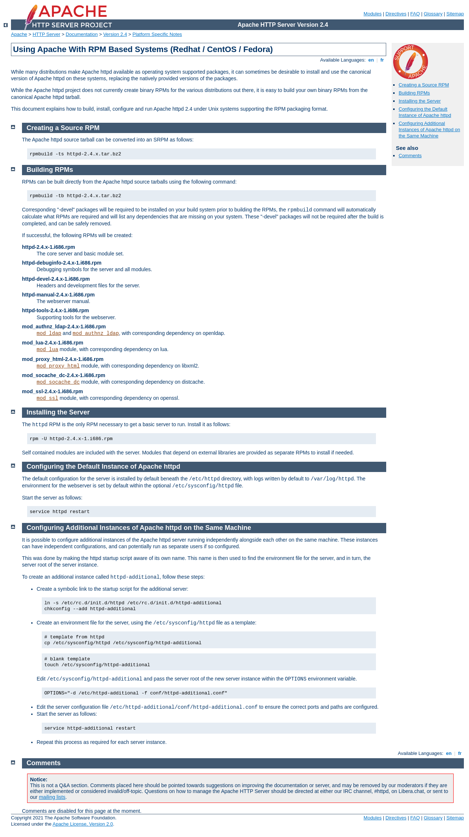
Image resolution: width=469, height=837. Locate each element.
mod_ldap (49, 333)
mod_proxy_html (58, 366)
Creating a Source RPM (424, 85)
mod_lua (47, 350)
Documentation (81, 34)
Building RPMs (414, 93)
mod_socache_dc (58, 382)
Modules (372, 13)
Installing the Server (420, 101)
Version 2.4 (115, 34)
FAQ (415, 13)
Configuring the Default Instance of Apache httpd (425, 112)
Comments (410, 155)
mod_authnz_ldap (96, 333)
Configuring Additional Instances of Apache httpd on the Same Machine (429, 130)
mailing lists (52, 797)
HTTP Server (46, 34)
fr (382, 60)
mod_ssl (47, 398)
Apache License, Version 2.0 (82, 824)
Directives (395, 13)
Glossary (433, 13)
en (371, 60)
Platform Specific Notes (157, 34)
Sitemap (455, 13)
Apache (19, 34)
